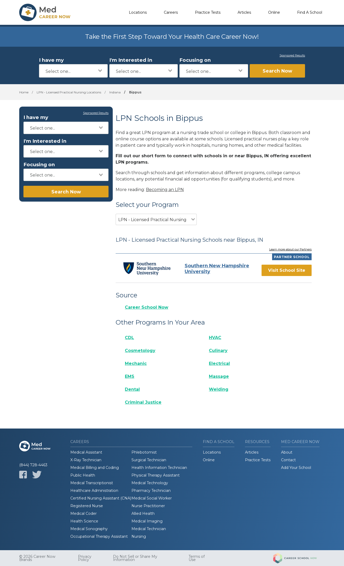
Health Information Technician (159, 467)
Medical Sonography (89, 528)
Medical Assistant (86, 452)
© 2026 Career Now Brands (37, 558)
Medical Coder (83, 513)
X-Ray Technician (85, 460)
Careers (171, 12)
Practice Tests (207, 12)
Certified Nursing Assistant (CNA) (100, 498)
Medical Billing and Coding (94, 467)
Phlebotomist (144, 452)
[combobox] (73, 70)
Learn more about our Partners (290, 250)
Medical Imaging (147, 521)
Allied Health (143, 513)
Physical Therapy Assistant (155, 475)
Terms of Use (197, 558)
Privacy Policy (84, 558)
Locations (138, 12)
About (286, 452)
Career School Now (146, 307)
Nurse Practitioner (148, 505)
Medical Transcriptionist (91, 483)
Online (274, 12)
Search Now (277, 71)
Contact (288, 460)
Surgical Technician (148, 460)
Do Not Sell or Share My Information (135, 558)
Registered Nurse (86, 505)
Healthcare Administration (94, 490)
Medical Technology (149, 483)
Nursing (138, 536)
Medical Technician (148, 528)
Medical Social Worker (151, 498)
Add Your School (296, 467)
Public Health (82, 475)
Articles (244, 12)
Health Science (84, 521)
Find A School (309, 12)
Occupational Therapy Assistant (99, 536)
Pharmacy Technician (151, 490)
